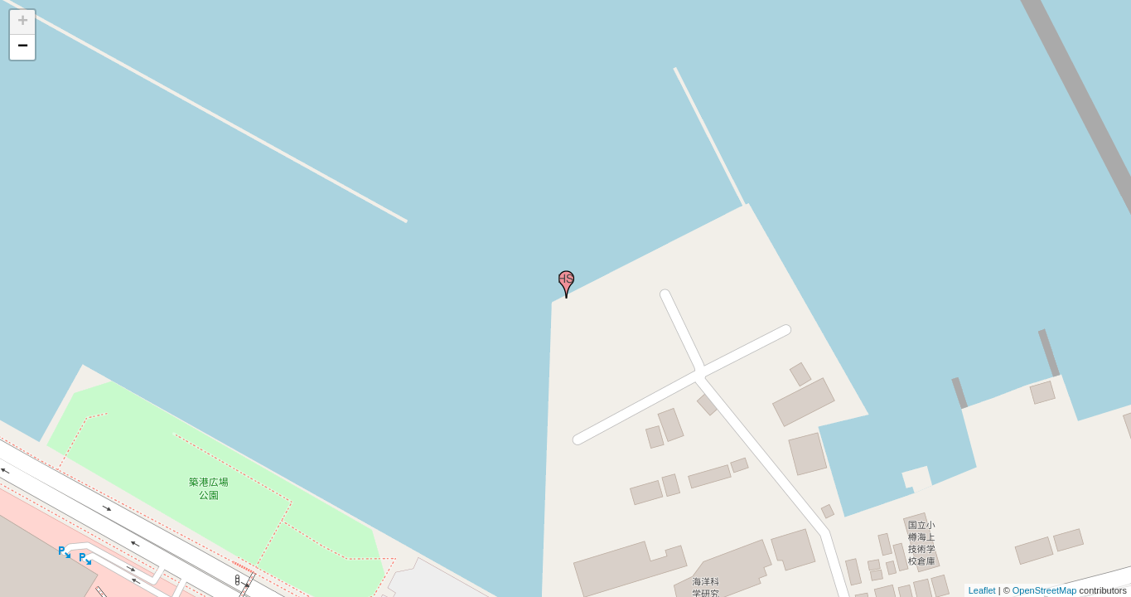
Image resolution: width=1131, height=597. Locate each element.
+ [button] (22, 22)
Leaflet (982, 590)
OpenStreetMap (1045, 590)
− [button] (22, 47)
